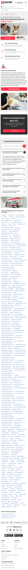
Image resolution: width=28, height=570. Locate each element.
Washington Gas (5, 238)
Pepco (16, 233)
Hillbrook (11, 494)
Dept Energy (17, 423)
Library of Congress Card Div (7, 395)
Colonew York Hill (5, 449)
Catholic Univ (4, 231)
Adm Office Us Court (6, 398)
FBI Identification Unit (20, 391)
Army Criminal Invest (6, 292)
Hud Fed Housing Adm (6, 328)
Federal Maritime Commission (7, 416)
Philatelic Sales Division (6, 281)
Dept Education (4, 242)
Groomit (5, 6)
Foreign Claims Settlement (7, 422)
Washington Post (16, 234)
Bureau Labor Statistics (6, 251)
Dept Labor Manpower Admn (16, 249)
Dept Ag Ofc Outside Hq (15, 276)
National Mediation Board (6, 414)
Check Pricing (14, 130)
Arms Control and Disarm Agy (7, 357)
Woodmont (23, 458)
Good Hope (22, 503)
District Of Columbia (18, 8)
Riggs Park (3, 465)
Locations (11, 6)
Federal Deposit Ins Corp (6, 346)
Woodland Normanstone (6, 458)
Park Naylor (9, 504)
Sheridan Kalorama (5, 441)
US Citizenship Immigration (7, 386)
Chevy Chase (4, 10)
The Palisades (14, 454)
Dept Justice (17, 386)
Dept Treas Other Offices (6, 260)
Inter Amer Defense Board (7, 353)
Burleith (12, 438)
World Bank (4, 348)
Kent (9, 450)
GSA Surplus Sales (17, 362)
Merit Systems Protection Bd (7, 335)
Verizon (15, 224)
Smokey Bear (4, 278)
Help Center (4, 553)
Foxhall (12, 449)
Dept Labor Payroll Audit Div (19, 251)
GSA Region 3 (4, 324)
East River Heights (12, 490)
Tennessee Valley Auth (6, 355)
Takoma (15, 467)
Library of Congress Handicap (7, 396)
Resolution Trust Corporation (14, 348)
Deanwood (12, 488)
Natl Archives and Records (14, 324)
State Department (13, 378)
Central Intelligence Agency (20, 369)
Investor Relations (18, 548)
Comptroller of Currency (19, 254)
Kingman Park (4, 479)
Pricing (3, 544)
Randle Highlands (5, 499)
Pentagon (3, 224)
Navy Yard (3, 303)
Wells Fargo (17, 227)
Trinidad (3, 476)
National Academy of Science (7, 333)
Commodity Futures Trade (7, 423)
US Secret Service (5, 258)
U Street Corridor (5, 438)
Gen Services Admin (5, 323)
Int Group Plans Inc (16, 229)
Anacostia (14, 297)
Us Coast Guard (4, 427)
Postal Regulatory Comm (6, 283)
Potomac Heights (5, 456)
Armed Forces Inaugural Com (7, 429)
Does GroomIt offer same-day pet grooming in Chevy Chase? (11, 191)
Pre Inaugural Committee (21, 429)
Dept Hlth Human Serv (15, 240)
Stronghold (19, 474)
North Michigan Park (19, 472)
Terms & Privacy (5, 557)
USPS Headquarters (13, 278)
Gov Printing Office (5, 319)
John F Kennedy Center (18, 411)
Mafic (14, 279)
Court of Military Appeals (19, 353)
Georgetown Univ (22, 224)
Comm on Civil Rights (18, 341)
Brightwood (12, 459)
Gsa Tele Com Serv (20, 364)
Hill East (16, 494)
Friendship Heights (19, 449)
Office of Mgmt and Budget (18, 368)
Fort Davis (11, 492)
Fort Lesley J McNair (20, 215)
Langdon (3, 472)
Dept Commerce (5, 263)
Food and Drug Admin (6, 243)
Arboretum (21, 467)
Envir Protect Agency (19, 360)
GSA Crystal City (15, 323)
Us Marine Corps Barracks (14, 312)
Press (15, 546)
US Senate (16, 375)
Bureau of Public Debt (6, 270)
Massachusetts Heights (17, 450)
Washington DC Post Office (7, 233)
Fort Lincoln (4, 470)
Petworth (20, 463)
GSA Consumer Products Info (7, 364)
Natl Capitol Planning (20, 418)
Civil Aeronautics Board (21, 344)
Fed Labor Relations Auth (6, 341)
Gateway (17, 470)
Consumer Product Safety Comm (8, 245)
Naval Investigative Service (20, 308)
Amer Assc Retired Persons (15, 222)
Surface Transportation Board (7, 339)
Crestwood (12, 461)
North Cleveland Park (14, 452)
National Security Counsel (7, 369)
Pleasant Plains (18, 436)
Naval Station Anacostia (17, 301)
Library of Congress (19, 393)
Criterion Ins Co (4, 222)
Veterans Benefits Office (6, 337)
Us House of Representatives (19, 377)
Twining (19, 499)
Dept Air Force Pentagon (6, 294)
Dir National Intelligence (6, 377)
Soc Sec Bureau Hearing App (19, 243)
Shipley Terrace (17, 504)
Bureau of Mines (5, 272)
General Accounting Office (18, 400)
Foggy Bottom (21, 440)
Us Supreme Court (20, 396)
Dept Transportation (17, 425)
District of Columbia (6, 8)
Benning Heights (10, 485)
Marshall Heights (5, 495)
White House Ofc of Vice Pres (19, 366)
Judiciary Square (19, 477)
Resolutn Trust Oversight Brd (16, 263)
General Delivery (5, 240)
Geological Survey (5, 274)
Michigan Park (10, 472)
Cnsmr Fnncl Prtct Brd (17, 404)
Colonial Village (4, 461)
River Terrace (14, 499)
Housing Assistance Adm (6, 330)
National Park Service (14, 272)
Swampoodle (23, 483)
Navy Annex (15, 296)
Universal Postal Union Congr (18, 285)
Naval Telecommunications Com (19, 315)
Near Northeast (4, 481)
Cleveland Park (19, 447)
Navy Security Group (6, 315)
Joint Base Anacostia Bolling (11, 299)
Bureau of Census (5, 265)
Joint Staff (14, 292)
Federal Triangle (12, 440)
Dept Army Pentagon (20, 288)
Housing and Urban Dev (17, 326)
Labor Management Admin (7, 252)
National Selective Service (7, 350)
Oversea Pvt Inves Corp (6, 384)
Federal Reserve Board (6, 404)
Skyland (24, 504)
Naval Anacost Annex (6, 301)
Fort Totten (3, 463)
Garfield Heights (14, 503)
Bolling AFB (11, 216)
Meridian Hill (4, 436)
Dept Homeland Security (18, 384)
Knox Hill (3, 504)
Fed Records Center (5, 326)
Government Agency (5, 380)
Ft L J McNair (4, 216)
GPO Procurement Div (16, 321)
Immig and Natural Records (7, 393)
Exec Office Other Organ (6, 371)
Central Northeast (17, 486)
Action (11, 382)
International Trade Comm (19, 350)
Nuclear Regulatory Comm (7, 407)
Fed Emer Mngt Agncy (6, 366)
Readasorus (4, 287)
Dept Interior (15, 270)
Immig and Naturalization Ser (7, 391)
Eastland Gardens (21, 490)
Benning (3, 485)
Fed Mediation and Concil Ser (7, 344)
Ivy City (21, 470)
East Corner (4, 490)
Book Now (8, 38)
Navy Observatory (19, 314)
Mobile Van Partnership (7, 565)
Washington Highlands (6, 506)
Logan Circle (14, 441)
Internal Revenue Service (16, 258)
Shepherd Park (11, 465)
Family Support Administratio (19, 355)
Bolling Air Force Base (20, 216)
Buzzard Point (4, 477)
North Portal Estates (12, 463)
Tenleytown (13, 456)
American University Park (19, 445)
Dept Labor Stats (5, 249)
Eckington (18, 468)
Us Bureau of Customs (19, 261)
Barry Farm (3, 501)
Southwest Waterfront (6, 483)
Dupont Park (19, 488)
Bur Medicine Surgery (6, 297)
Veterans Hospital (17, 337)
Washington (4, 215)
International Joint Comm (20, 351)
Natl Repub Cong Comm (15, 238)
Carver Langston (11, 468)
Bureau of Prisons (5, 389)
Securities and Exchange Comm (8, 402)
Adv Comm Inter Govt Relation (7, 418)
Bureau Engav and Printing (7, 261)
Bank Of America (12, 431)
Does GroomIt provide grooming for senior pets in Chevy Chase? (13, 174)
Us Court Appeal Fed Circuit (7, 351)
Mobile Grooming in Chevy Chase (8, 515)
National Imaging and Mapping (14, 287)
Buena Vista (15, 501)
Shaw (24, 436)
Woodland (15, 506)
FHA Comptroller (16, 328)
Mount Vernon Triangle (14, 479)
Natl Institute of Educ (21, 245)
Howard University (15, 432)
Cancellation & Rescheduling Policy (10, 555)
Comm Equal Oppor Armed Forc (8, 359)
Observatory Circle (5, 454)
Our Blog (3, 559)
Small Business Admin (17, 332)
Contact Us (17, 542)
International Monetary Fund (20, 346)
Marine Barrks (4, 312)
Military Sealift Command (20, 317)
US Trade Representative (6, 375)
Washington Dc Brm (5, 285)
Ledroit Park (13, 434)
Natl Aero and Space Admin (18, 398)
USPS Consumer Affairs (6, 279)
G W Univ (9, 224)
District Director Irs (13, 256)
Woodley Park (17, 458)
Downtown (18, 438)
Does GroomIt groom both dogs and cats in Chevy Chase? (13, 169)
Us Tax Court (17, 252)
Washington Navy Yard (20, 303)
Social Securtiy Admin (14, 242)
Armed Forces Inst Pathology (7, 288)
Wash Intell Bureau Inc (6, 234)
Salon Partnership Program (8, 567)
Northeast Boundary (5, 497)
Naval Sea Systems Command (7, 306)
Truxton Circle (10, 476)
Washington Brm (17, 236)
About (2, 542)
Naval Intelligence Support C (7, 317)
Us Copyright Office (5, 409)
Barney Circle (17, 476)
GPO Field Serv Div (5, 321)
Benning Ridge (19, 485)
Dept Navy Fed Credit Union (7, 314)
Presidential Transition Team (20, 283)
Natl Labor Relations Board (7, 413)
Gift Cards (3, 548)
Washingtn (13, 218)
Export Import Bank (19, 413)
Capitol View (9, 486)
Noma (11, 481)
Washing (8, 218)
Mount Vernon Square (6, 443)
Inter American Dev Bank (6, 420)
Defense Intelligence (18, 294)
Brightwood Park (20, 459)
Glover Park (4, 450)
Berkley (3, 447)
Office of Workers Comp (14, 247)
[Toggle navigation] (25, 2)
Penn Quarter (15, 443)
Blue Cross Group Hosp (14, 231)
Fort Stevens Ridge (20, 461)
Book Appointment (14, 89)
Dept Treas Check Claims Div (20, 260)
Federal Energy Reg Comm (7, 342)
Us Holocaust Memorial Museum (8, 269)
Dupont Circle (4, 440)
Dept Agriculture (5, 276)
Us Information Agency (6, 400)
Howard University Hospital (7, 227)
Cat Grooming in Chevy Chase (7, 517)
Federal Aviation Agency (6, 405)
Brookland (3, 468)
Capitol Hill (11, 477)
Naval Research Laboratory (7, 305)
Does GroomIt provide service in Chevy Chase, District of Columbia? (12, 152)
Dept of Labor (4, 247)
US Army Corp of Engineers (7, 290)
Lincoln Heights (22, 494)
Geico (10, 236)
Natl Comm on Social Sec (6, 254)
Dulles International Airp (6, 220)
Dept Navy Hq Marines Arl (7, 308)
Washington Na (11, 303)
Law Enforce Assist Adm (6, 387)
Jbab (2, 299)
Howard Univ (11, 225)
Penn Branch (14, 497)
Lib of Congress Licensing (19, 407)
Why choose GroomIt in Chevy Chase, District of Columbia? (12, 180)
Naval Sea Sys (18, 305)
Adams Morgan (20, 431)
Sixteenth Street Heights (6, 467)
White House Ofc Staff (6, 368)
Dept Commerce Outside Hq (17, 265)
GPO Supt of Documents (16, 319)
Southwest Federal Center (7, 445)
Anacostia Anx (22, 297)
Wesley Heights (20, 456)
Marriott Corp (4, 225)
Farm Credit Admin (18, 420)
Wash (2, 218)
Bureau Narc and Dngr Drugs (20, 387)
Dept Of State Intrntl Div (17, 380)
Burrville (3, 486)
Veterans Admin (18, 335)
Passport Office (4, 382)
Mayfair (12, 495)
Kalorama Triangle (5, 434)
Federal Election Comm (6, 362)
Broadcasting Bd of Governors (7, 267)
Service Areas (4, 546)
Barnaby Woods (4, 459)
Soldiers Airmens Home (20, 290)
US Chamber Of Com (6, 229)
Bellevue (10, 501)
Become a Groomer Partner (8, 563)
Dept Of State (4, 378)
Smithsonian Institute (16, 409)
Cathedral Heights (10, 447)
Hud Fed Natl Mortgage (19, 330)
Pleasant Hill (4, 474)
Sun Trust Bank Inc (17, 220)
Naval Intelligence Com (6, 310)
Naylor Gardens (18, 495)
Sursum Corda (16, 483)
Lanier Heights (21, 434)
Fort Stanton (4, 494)
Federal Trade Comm (18, 422)
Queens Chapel (12, 474)
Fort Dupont (17, 492)
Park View (11, 436)
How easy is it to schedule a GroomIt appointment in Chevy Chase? (11, 186)
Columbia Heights (5, 432)
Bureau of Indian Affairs (16, 274)
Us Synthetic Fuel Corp (6, 425)
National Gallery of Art (6, 411)
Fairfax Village (4, 492)
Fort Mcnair (4, 431)
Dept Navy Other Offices (18, 310)
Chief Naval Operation (6, 296)
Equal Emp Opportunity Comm (7, 373)
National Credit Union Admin (7, 360)
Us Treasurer (21, 256)
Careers (16, 544)
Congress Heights (5, 503)
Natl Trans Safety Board (15, 427)
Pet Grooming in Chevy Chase (7, 514)
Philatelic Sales (16, 281)
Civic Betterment (5, 488)
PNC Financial (4, 236)
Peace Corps (17, 382)
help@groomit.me (17, 526)
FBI (11, 389)
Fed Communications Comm (19, 405)
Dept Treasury (4, 256)
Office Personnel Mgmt (6, 332)
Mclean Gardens (5, 452)
